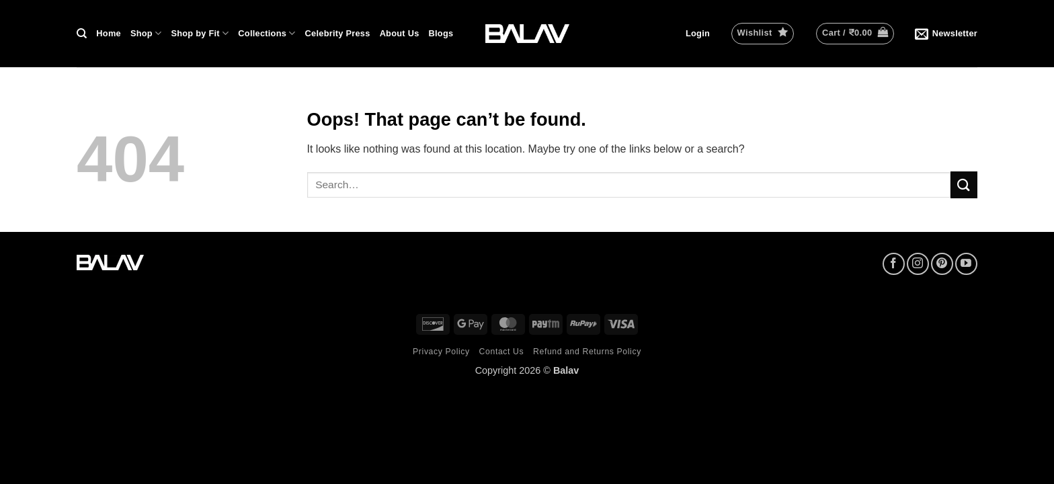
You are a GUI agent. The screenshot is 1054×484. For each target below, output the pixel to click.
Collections (266, 33)
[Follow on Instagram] (918, 264)
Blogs (441, 33)
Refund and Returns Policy (587, 351)
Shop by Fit (200, 33)
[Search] (82, 33)
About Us (399, 33)
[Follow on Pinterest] (942, 264)
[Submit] (963, 184)
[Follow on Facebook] (894, 264)
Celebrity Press (337, 33)
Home (108, 33)
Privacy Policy (441, 351)
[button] (698, 34)
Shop (145, 33)
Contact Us (501, 351)
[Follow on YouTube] (966, 264)
